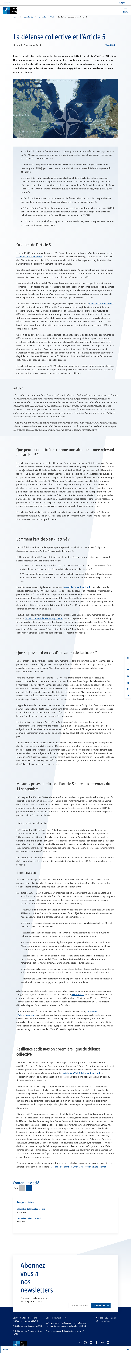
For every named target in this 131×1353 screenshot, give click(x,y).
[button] (122, 2)
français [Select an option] (110, 45)
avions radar (78, 994)
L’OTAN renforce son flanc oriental (89, 1166)
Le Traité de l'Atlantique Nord (29, 1218)
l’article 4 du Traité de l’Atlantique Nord (44, 618)
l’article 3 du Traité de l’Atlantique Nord (81, 1073)
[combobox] (122, 2)
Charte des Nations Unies (101, 303)
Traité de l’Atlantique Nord (29, 256)
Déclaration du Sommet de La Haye (31, 1208)
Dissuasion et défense (61, 1166)
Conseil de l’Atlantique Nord (76, 587)
